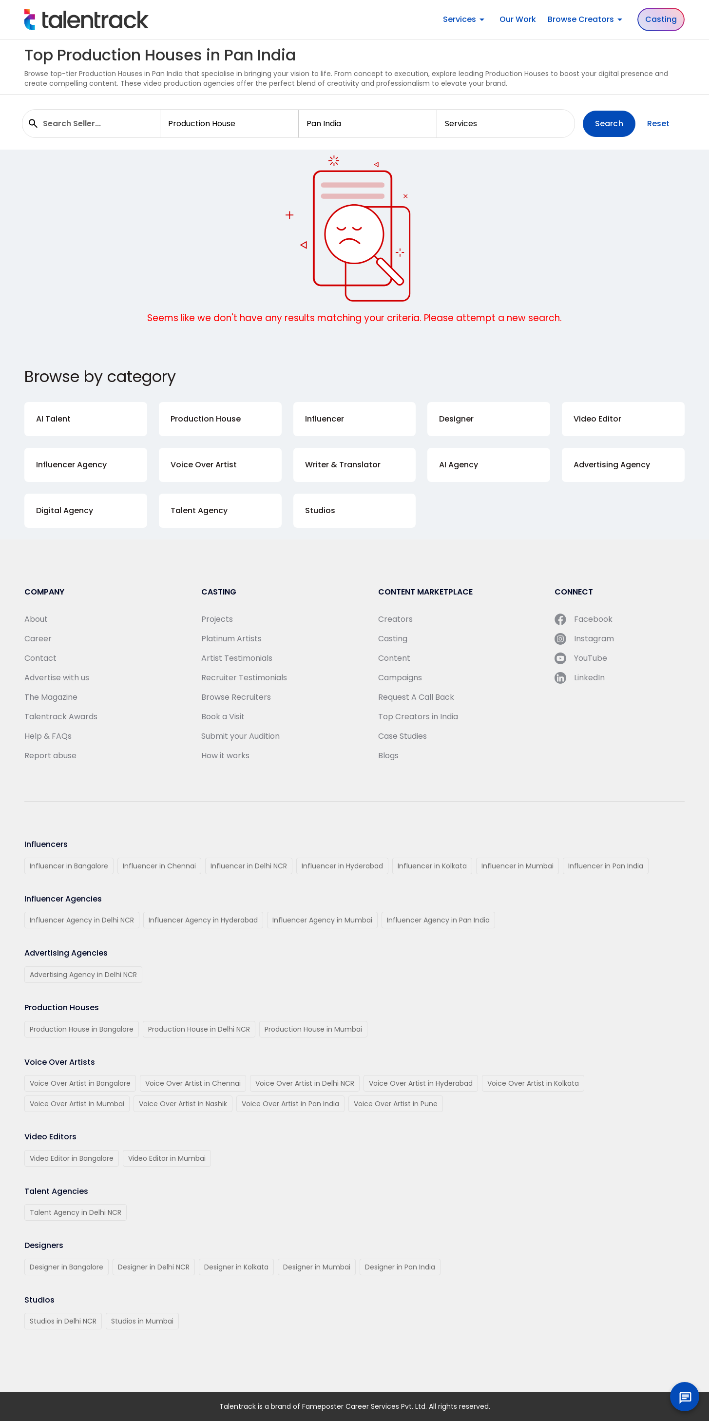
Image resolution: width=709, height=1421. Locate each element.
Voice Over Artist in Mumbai (77, 1104)
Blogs (388, 755)
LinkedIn (580, 678)
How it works (225, 755)
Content (394, 658)
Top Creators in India (418, 716)
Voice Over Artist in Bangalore (80, 1083)
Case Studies (402, 736)
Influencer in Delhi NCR (249, 866)
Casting (661, 19)
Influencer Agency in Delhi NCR (82, 920)
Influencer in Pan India (605, 866)
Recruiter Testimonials (244, 677)
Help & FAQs (48, 736)
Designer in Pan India (400, 1267)
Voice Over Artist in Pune (396, 1104)
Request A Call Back (416, 697)
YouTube (581, 658)
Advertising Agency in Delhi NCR (83, 974)
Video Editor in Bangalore (72, 1158)
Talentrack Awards (60, 716)
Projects (217, 619)
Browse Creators (587, 19)
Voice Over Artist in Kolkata (533, 1083)
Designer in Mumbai (316, 1267)
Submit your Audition (240, 736)
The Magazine (50, 697)
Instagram (584, 639)
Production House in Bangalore (82, 1029)
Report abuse (50, 755)
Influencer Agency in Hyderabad (203, 920)
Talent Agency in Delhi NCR (75, 1212)
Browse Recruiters (236, 697)
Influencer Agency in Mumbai (322, 920)
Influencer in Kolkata (432, 866)
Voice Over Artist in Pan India (290, 1104)
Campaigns (400, 677)
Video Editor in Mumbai (167, 1158)
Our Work (517, 19)
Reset (658, 123)
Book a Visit (223, 716)
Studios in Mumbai (142, 1321)
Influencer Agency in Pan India (438, 920)
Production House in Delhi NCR (199, 1029)
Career (38, 638)
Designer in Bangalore (66, 1267)
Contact (40, 658)
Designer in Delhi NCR (154, 1267)
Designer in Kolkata (236, 1267)
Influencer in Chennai (159, 866)
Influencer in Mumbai (517, 866)
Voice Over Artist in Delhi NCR (304, 1083)
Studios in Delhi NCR (63, 1321)
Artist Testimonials (236, 658)
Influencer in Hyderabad (342, 866)
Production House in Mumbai (313, 1029)
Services (465, 19)
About (36, 619)
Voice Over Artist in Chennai (193, 1083)
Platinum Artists (231, 638)
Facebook (584, 619)
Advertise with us (56, 677)
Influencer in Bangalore (69, 866)
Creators (395, 619)
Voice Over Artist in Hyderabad (421, 1083)
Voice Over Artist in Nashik (183, 1104)
